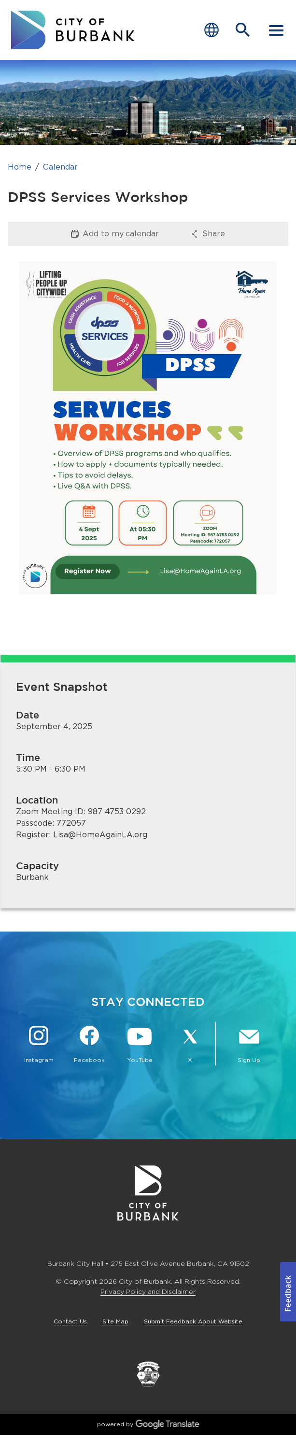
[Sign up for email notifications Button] (249, 1045)
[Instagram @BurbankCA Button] (38, 1045)
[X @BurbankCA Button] (190, 1045)
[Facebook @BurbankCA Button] (89, 1045)
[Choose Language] (211, 30)
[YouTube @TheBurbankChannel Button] (139, 1045)
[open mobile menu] (276, 30)
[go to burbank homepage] (73, 30)
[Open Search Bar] (243, 30)
